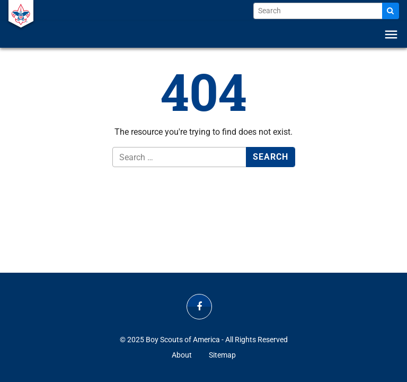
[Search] (390, 11)
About (182, 355)
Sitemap (222, 355)
